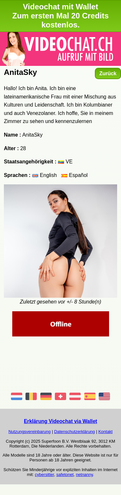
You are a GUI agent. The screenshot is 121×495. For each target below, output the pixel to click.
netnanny (84, 474)
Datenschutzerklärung (74, 431)
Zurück (107, 73)
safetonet (65, 474)
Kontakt (105, 431)
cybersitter (44, 474)
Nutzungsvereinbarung (29, 431)
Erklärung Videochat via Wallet (60, 421)
